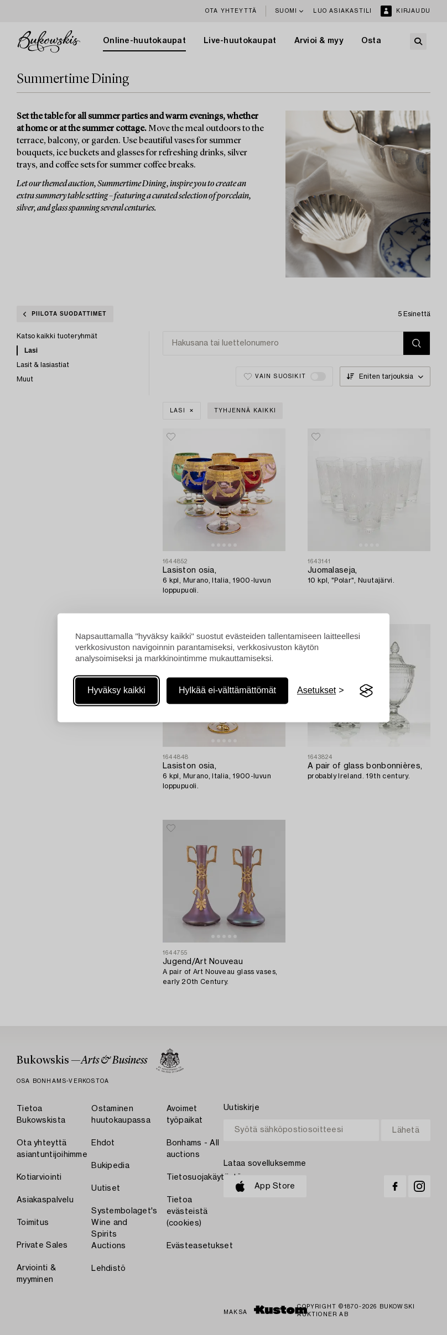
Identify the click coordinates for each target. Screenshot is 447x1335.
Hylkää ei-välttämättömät (227, 690)
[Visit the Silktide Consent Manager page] (366, 691)
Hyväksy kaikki (116, 690)
